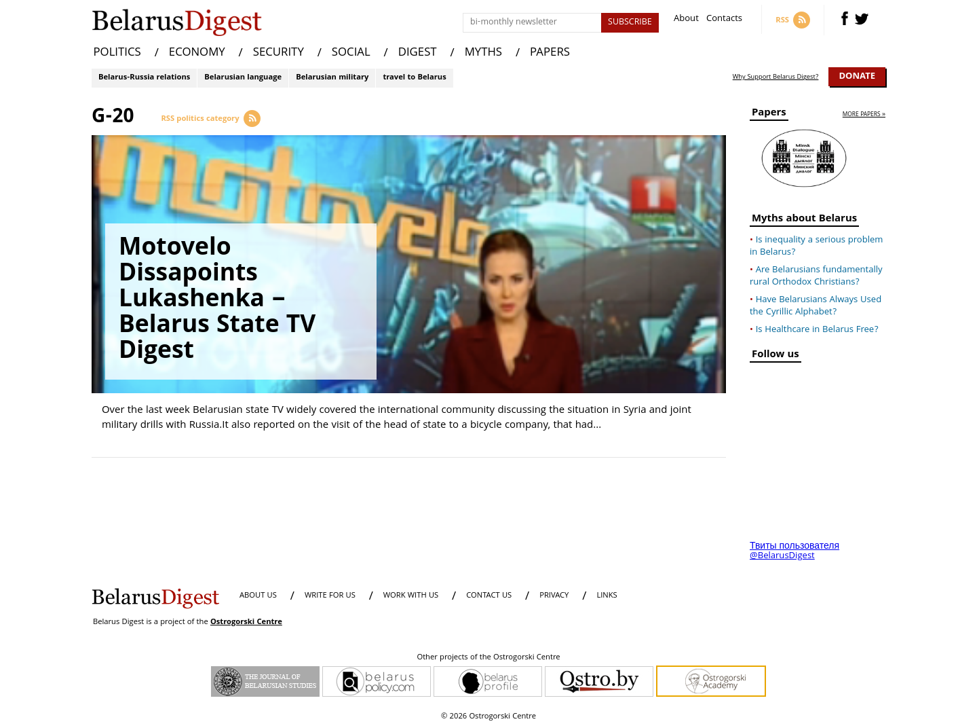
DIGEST (417, 53)
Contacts (724, 20)
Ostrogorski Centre (246, 622)
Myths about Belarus (804, 220)
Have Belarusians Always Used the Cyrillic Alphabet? (815, 306)
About (686, 20)
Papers (769, 114)
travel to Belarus (414, 77)
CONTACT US (489, 595)
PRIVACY (554, 595)
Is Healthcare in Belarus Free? (817, 330)
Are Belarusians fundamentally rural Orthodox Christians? (816, 276)
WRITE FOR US (330, 595)
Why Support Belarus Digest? (776, 77)
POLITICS (117, 53)
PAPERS (550, 53)
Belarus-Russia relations (144, 77)
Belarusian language (243, 77)
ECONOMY (197, 53)
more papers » (864, 115)
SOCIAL (351, 53)
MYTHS (483, 53)
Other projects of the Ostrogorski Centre (488, 658)
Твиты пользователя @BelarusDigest (794, 551)
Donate (857, 76)
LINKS (606, 595)
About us (258, 595)
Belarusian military (332, 77)
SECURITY (278, 53)
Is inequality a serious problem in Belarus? (816, 246)
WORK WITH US (410, 595)
